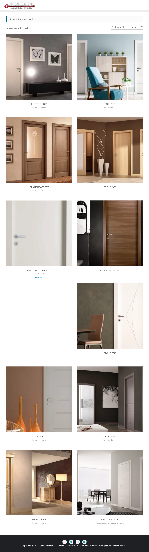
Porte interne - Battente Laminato (39, 274)
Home (12, 19)
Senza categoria (102, 523)
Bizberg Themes (119, 546)
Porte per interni (39, 107)
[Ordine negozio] (127, 27)
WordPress (91, 546)
